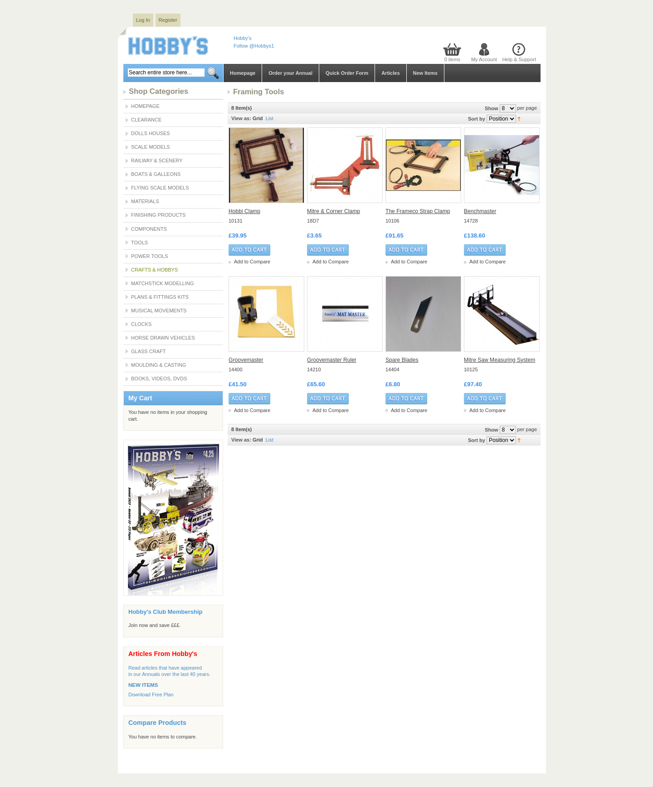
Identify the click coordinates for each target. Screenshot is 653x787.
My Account (484, 59)
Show (491, 108)
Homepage (242, 73)
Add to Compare (252, 261)
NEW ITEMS (143, 685)
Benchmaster (480, 211)
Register (168, 20)
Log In (143, 20)
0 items (452, 59)
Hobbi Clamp (244, 211)
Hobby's (242, 38)
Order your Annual (290, 73)
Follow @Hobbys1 (254, 46)
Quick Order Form (347, 73)
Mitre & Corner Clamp (333, 211)
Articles (390, 73)
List (269, 118)
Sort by (476, 118)
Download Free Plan (151, 694)
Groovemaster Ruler (331, 360)
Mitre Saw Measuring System (499, 360)
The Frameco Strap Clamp (417, 211)
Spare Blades (402, 360)
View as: (241, 118)
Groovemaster (246, 360)
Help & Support (519, 59)
